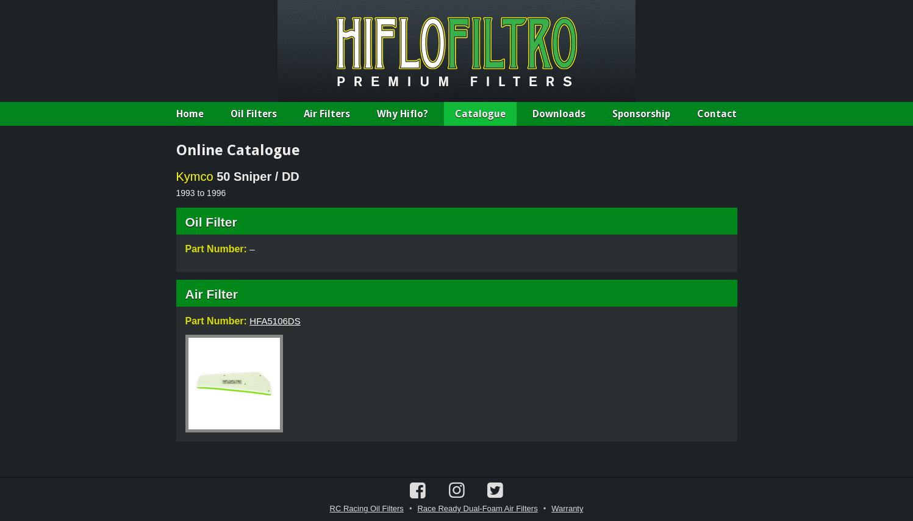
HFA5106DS (274, 321)
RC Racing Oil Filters (367, 508)
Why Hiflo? (402, 114)
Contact (717, 114)
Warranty (567, 508)
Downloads (558, 114)
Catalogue (480, 114)
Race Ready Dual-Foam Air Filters (477, 508)
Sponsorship (641, 114)
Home (190, 114)
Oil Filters (254, 114)
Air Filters (327, 114)
